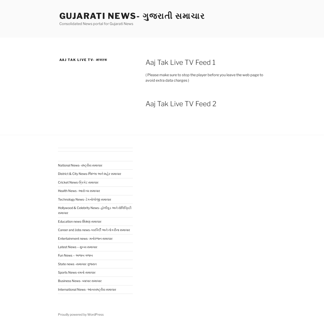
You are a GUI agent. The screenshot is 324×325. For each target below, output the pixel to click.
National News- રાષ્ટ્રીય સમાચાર (80, 165)
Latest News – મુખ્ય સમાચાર (77, 247)
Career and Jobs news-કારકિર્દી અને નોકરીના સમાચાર (94, 230)
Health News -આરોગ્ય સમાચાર (79, 191)
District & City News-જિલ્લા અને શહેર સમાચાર (89, 174)
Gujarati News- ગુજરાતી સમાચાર (132, 16)
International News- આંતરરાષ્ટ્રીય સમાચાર (87, 289)
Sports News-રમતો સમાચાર (76, 272)
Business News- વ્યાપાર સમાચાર (80, 281)
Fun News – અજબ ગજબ (75, 255)
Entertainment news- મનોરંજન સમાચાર (85, 238)
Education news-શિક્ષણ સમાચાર (79, 221)
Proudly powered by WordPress (81, 314)
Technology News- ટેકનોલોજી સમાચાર (84, 199)
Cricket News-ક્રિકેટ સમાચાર (78, 182)
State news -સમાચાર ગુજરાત (77, 264)
